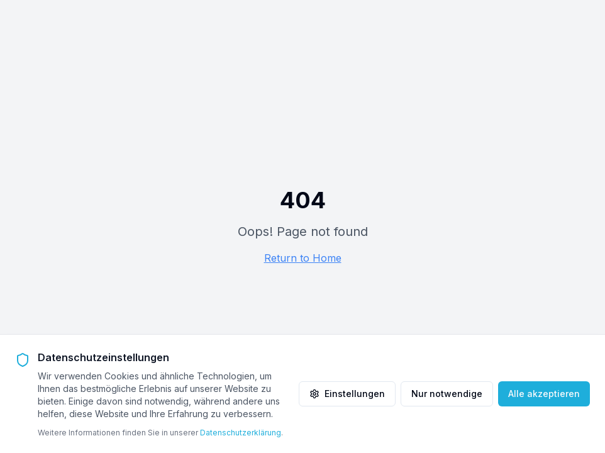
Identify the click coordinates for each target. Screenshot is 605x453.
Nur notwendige (446, 393)
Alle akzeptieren (544, 393)
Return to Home (302, 258)
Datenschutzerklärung (240, 432)
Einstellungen (347, 393)
